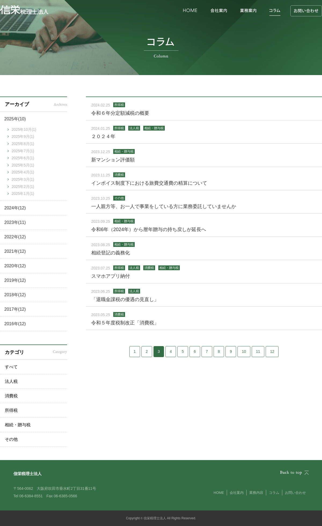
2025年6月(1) (23, 158)
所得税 (11, 410)
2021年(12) (15, 251)
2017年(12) (15, 309)
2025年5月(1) (23, 165)
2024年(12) (15, 208)
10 (244, 351)
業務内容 (256, 493)
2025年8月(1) (23, 144)
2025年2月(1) (23, 186)
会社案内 (237, 493)
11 (258, 351)
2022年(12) (15, 237)
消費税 (11, 396)
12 (272, 351)
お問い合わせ (295, 493)
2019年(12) (15, 280)
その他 (11, 439)
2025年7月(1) (23, 151)
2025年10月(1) (24, 129)
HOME (219, 493)
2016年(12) (15, 323)
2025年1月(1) (23, 193)
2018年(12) (15, 294)
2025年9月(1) (23, 136)
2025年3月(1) (23, 179)
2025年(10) (15, 119)
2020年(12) (15, 266)
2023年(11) (15, 222)
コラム (274, 493)
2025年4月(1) (23, 172)
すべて (11, 367)
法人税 (11, 381)
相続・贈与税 (18, 425)
